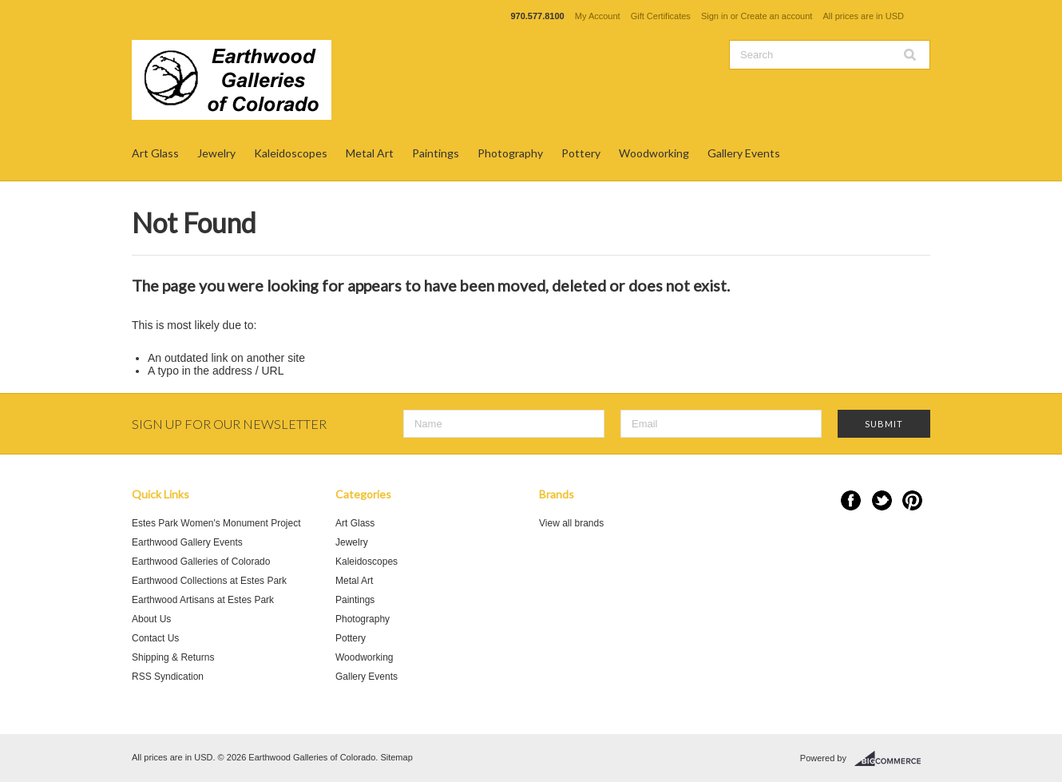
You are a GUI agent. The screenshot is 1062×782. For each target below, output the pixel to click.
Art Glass (155, 153)
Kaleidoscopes (290, 153)
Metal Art (370, 153)
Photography (510, 153)
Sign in (714, 16)
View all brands (571, 523)
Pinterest (912, 500)
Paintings (435, 153)
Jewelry (216, 153)
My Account (597, 16)
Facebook (851, 500)
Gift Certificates (661, 16)
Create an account (776, 16)
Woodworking (654, 153)
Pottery (580, 153)
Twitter (882, 500)
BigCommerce (892, 759)
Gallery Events (743, 153)
